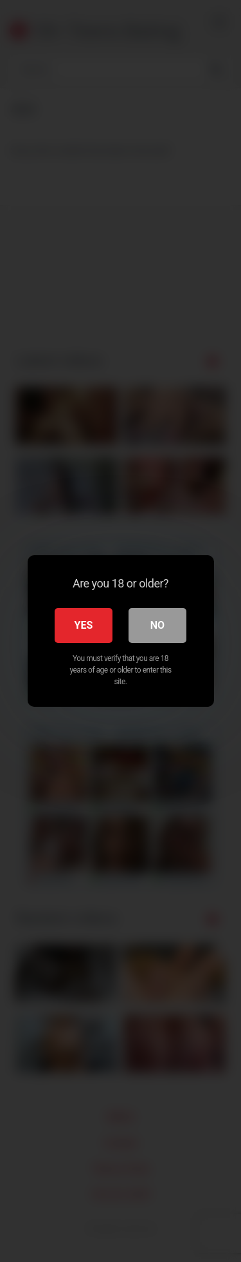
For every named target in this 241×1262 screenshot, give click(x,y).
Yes (84, 625)
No (157, 625)
